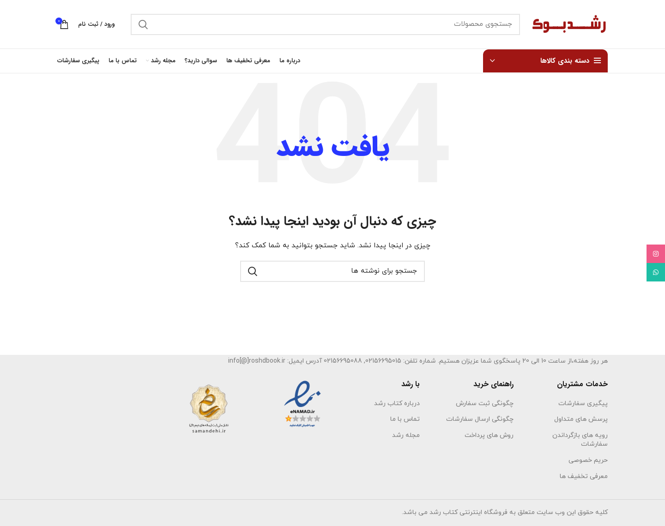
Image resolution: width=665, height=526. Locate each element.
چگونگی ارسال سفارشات (480, 419)
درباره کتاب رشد (397, 403)
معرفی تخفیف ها (584, 476)
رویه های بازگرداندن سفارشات (580, 440)
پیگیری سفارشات (583, 403)
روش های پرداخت (489, 435)
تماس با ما (405, 419)
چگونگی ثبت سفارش (485, 403)
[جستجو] (325, 24)
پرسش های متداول (581, 419)
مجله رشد (406, 435)
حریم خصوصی (588, 460)
